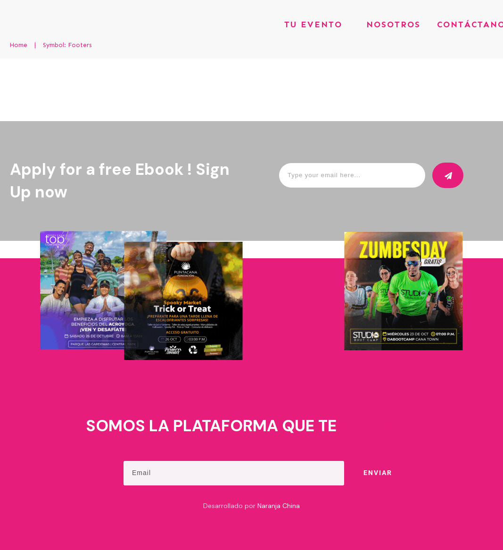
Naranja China (278, 505)
